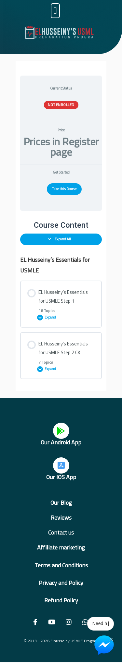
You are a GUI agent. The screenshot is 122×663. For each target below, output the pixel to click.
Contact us (61, 532)
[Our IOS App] (61, 465)
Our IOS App (61, 477)
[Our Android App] (61, 431)
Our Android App (61, 442)
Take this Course (64, 189)
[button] (55, 10)
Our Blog (61, 502)
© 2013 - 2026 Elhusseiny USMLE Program (61, 641)
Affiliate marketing (61, 547)
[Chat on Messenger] (104, 645)
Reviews (61, 517)
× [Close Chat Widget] (111, 639)
